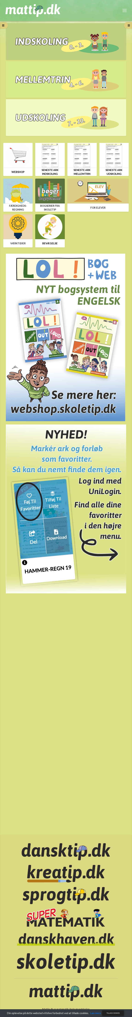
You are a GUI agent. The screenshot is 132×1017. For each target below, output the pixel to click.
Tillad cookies (113, 1013)
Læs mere (95, 1013)
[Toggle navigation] (124, 10)
